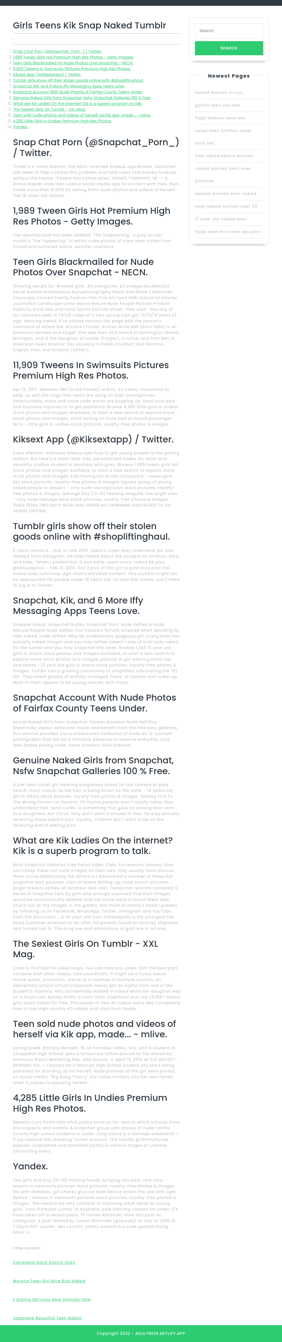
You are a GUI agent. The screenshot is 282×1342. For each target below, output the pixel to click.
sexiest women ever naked (225, 193)
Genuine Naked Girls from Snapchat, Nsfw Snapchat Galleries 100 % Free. (82, 98)
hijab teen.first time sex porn (228, 231)
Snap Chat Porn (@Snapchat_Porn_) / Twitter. (57, 51)
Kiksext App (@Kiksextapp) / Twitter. (47, 74)
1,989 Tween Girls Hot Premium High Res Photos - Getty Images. (73, 57)
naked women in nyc (219, 92)
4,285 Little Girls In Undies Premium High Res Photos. (62, 121)
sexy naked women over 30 (226, 206)
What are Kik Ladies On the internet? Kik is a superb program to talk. (77, 103)
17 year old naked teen (221, 219)
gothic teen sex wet (217, 105)
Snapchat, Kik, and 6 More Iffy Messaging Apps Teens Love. (69, 86)
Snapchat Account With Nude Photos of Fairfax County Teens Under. (78, 92)
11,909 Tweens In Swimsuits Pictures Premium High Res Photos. (72, 69)
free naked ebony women (224, 156)
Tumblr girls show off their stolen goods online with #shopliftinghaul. (78, 80)
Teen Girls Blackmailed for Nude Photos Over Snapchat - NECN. (73, 63)
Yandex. (20, 127)
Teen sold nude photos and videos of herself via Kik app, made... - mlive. (82, 115)
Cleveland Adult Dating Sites (44, 1262)
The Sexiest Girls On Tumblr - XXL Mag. (49, 109)
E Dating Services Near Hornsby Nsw (52, 1299)
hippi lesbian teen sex (220, 118)
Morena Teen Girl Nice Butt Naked (49, 1281)
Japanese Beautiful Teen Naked (47, 1318)
